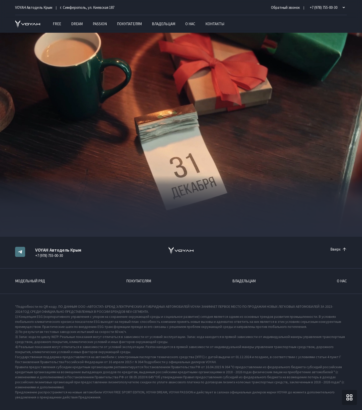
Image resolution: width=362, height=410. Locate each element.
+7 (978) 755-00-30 (49, 255)
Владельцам (163, 23)
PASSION (100, 23)
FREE (57, 23)
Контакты (214, 23)
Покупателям (129, 23)
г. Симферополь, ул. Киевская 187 (87, 7)
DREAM (77, 23)
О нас (190, 23)
